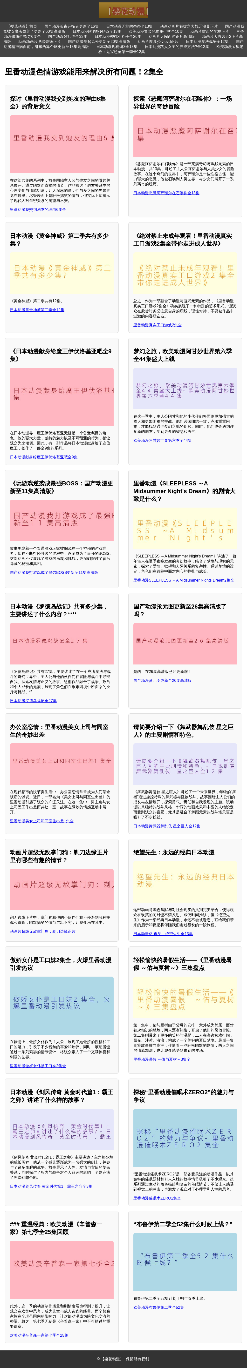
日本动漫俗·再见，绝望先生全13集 (163, 934)
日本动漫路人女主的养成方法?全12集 (177, 47)
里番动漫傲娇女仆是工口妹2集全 (38, 1066)
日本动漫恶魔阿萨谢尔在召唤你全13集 (166, 193)
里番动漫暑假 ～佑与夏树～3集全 (162, 1059)
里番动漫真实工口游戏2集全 (157, 325)
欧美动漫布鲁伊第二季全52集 (158, 1307)
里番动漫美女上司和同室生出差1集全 (42, 821)
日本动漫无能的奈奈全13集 (129, 26)
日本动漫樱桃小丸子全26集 (118, 36)
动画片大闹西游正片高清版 (172, 36)
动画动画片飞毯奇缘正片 (39, 42)
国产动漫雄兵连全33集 (67, 36)
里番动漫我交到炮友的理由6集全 (38, 210)
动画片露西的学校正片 (209, 31)
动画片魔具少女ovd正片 (157, 42)
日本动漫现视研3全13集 (116, 47)
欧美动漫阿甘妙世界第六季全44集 (162, 440)
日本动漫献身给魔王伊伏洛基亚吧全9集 (44, 457)
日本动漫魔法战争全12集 (207, 42)
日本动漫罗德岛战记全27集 (33, 701)
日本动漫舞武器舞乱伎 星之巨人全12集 (166, 826)
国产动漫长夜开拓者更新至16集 (71, 26)
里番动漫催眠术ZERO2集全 (157, 1198)
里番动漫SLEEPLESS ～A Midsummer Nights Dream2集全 (183, 580)
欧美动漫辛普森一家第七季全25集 (39, 1335)
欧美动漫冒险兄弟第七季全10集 (156, 31)
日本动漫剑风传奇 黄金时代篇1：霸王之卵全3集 (51, 1186)
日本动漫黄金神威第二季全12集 (37, 310)
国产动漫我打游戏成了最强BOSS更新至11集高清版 (54, 572)
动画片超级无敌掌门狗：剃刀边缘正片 (42, 931)
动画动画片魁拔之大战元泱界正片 (189, 26)
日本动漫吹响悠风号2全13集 (97, 31)
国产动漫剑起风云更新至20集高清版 (99, 42)
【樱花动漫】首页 (21, 26)
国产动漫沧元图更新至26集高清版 (162, 680)
